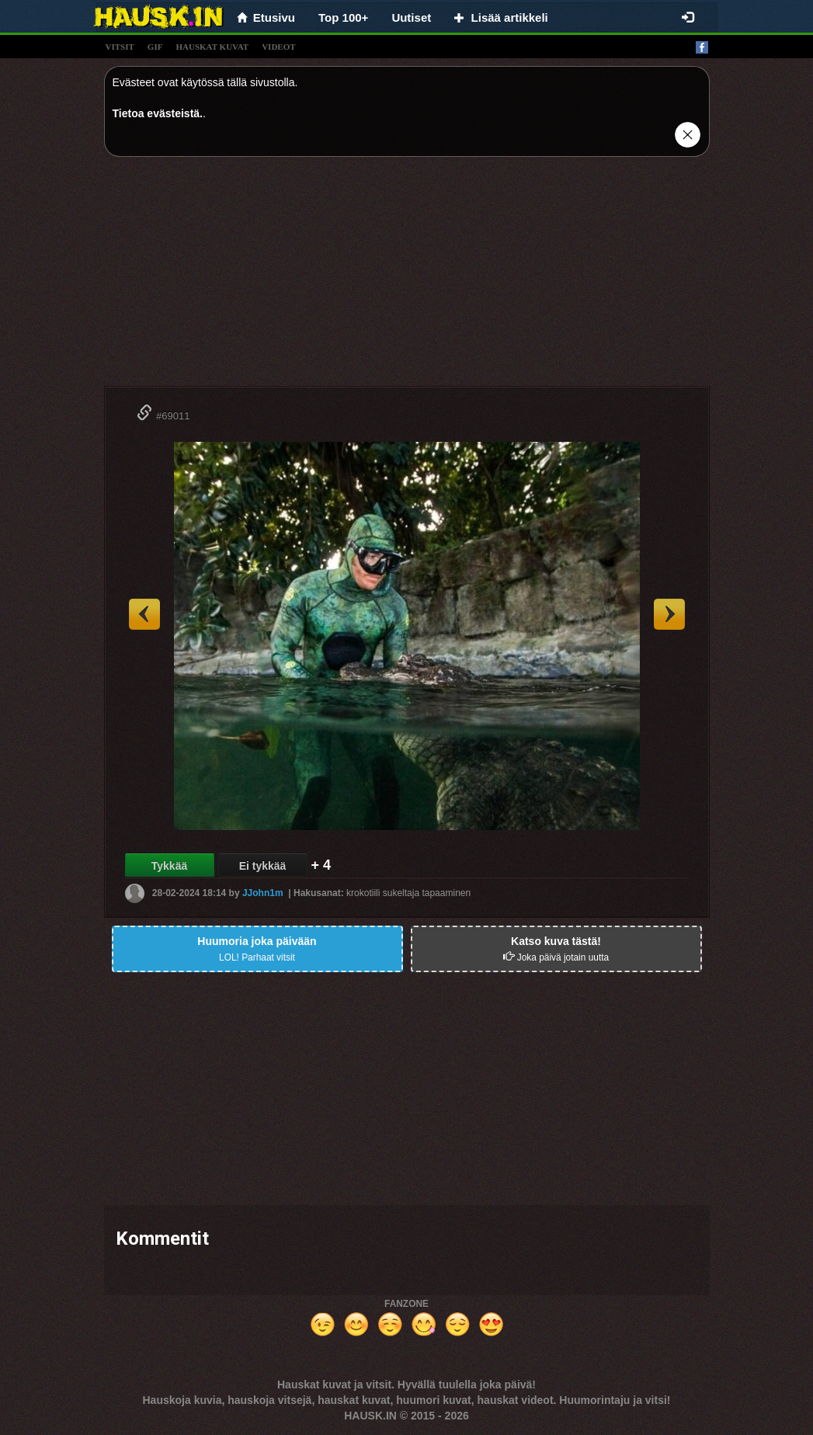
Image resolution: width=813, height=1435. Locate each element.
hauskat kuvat (211, 46)
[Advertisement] (406, 277)
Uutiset (411, 17)
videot (278, 46)
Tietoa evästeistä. (158, 113)
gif (155, 46)
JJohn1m (262, 893)
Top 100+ (343, 17)
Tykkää (169, 866)
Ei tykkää (263, 866)
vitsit (120, 46)
